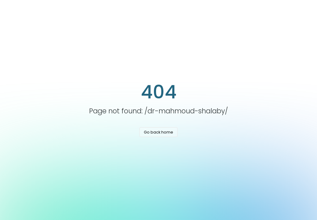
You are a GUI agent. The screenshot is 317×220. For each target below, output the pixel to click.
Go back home (158, 132)
